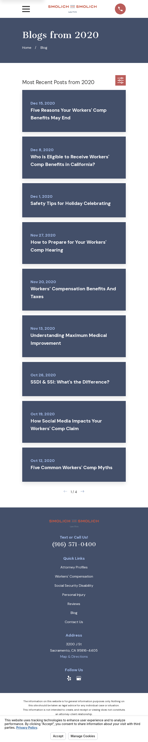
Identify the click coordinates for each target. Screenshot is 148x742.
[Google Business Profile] (78, 678)
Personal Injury (73, 594)
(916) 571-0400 (74, 544)
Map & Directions (74, 656)
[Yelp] (69, 678)
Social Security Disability (73, 585)
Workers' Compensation (74, 576)
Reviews (74, 604)
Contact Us (74, 622)
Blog (74, 612)
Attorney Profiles (74, 567)
